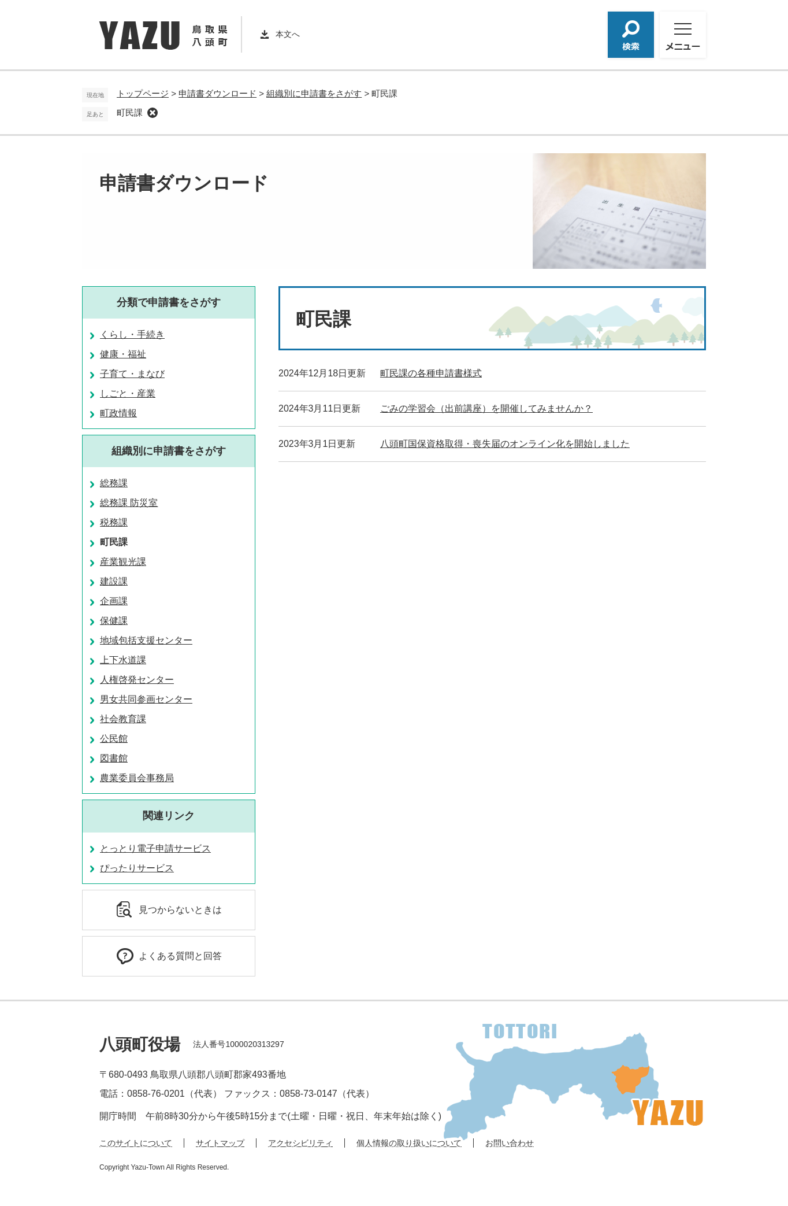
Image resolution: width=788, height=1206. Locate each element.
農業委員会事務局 (137, 778)
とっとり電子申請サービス (155, 848)
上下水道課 (123, 660)
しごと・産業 (127, 393)
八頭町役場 (139, 1044)
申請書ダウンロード (218, 93)
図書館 (114, 758)
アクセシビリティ (300, 1143)
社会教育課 (123, 719)
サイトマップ (220, 1143)
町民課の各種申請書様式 (431, 373)
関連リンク (169, 816)
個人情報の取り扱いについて (409, 1143)
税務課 (114, 522)
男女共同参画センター (146, 699)
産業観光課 (123, 562)
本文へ (288, 34)
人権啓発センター (137, 680)
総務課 (114, 483)
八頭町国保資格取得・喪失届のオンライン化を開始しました (505, 444)
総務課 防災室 (129, 503)
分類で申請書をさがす (169, 302)
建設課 (114, 581)
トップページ (143, 93)
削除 (152, 113)
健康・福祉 (123, 354)
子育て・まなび (132, 374)
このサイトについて (135, 1143)
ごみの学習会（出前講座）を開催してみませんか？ (486, 408)
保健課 (114, 621)
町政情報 (118, 413)
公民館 (114, 738)
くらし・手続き (132, 334)
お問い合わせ (509, 1143)
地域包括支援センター (146, 640)
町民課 (130, 112)
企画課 (114, 601)
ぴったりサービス (137, 868)
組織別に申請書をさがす (314, 93)
